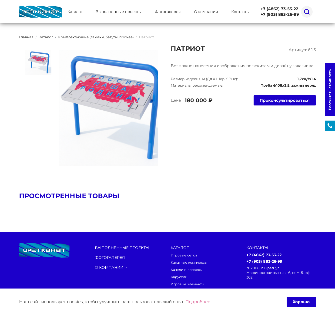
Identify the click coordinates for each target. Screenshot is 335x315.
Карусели (179, 277)
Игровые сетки (184, 255)
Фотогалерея (168, 11)
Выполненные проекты (119, 11)
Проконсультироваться (283, 100)
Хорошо (301, 301)
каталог (180, 247)
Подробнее (197, 301)
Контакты (240, 11)
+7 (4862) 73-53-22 (279, 9)
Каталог (75, 11)
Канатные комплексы (190, 262)
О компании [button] (206, 11)
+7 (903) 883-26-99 (280, 14)
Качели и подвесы (187, 270)
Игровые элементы (188, 284)
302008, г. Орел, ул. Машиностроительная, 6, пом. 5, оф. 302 (278, 273)
